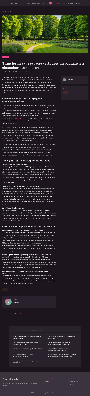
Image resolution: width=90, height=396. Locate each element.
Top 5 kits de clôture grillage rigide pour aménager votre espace (25, 343)
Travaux (77, 3)
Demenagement (25, 3)
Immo (43, 3)
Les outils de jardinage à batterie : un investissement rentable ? (24, 355)
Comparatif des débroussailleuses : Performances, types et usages (59, 349)
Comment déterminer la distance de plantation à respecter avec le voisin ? (59, 343)
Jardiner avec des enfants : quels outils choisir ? (27, 349)
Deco (16, 3)
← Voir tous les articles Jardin (12, 314)
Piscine (70, 3)
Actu (11, 3)
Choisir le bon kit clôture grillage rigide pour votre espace (62, 337)
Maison (64, 3)
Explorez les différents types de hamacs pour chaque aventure (27, 337)
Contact (70, 385)
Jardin (57, 3)
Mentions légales (73, 381)
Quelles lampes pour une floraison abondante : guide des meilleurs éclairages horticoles (62, 355)
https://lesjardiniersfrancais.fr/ (12, 118)
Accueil (4, 11)
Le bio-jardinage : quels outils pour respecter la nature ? (27, 362)
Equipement (36, 3)
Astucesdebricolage (11, 379)
